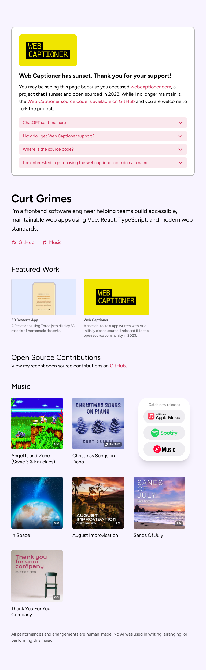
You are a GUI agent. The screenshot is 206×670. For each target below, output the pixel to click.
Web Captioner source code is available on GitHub (81, 101)
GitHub (23, 242)
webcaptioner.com (151, 87)
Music (52, 242)
